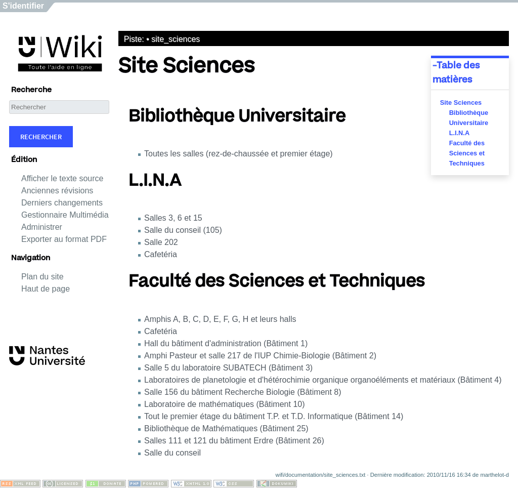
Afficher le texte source (62, 178)
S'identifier (23, 6)
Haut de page (45, 288)
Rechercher (41, 136)
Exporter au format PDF (64, 239)
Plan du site (42, 276)
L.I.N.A (459, 133)
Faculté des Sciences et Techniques (467, 153)
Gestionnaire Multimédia (65, 215)
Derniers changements (62, 202)
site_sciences (176, 39)
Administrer (41, 227)
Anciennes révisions (57, 190)
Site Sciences (461, 102)
